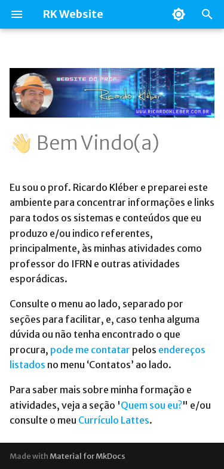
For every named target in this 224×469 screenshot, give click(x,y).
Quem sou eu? (151, 405)
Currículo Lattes (113, 420)
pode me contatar (90, 350)
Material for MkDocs (87, 456)
